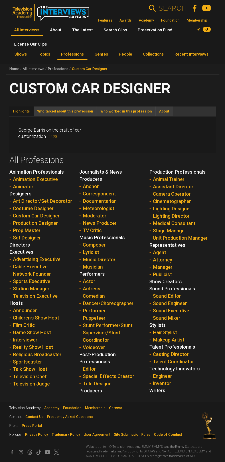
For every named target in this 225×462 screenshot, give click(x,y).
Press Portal (32, 426)
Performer (94, 310)
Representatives (167, 245)
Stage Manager (169, 230)
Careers (115, 408)
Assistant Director (173, 186)
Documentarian (100, 201)
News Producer (100, 223)
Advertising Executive (37, 259)
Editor (89, 369)
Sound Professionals (172, 288)
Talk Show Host (30, 369)
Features (105, 20)
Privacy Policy (36, 434)
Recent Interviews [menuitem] (191, 54)
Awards (126, 20)
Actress (91, 288)
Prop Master (27, 230)
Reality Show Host (33, 347)
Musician (93, 267)
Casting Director (171, 354)
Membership (197, 20)
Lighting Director (171, 216)
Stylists (157, 325)
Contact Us (34, 417)
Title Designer (98, 383)
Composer (94, 245)
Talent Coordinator (173, 361)
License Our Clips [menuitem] (30, 44)
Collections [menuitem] (153, 54)
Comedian (94, 296)
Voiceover (94, 347)
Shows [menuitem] (20, 54)
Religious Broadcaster (37, 354)
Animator (23, 186)
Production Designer (35, 223)
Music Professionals (102, 237)
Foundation (170, 20)
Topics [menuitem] (44, 54)
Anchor (91, 186)
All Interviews (33, 69)
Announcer (25, 310)
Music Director (99, 259)
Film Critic (24, 325)
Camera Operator (172, 194)
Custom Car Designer (89, 69)
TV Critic (92, 230)
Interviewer (25, 340)
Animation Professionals (36, 172)
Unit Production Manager (180, 238)
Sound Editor (167, 296)
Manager (162, 267)
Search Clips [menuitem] (115, 30)
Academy (146, 20)
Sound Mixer (166, 318)
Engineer (162, 376)
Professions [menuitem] (72, 54)
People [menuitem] (125, 54)
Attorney (162, 260)
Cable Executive (30, 266)
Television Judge (31, 384)
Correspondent (99, 194)
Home (14, 69)
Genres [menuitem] (101, 54)
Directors (19, 245)
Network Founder (32, 274)
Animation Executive (35, 179)
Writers (157, 390)
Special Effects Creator (108, 376)
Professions (58, 69)
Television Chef (30, 376)
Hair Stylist (165, 332)
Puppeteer (94, 318)
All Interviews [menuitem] (26, 30)
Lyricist (91, 252)
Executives (21, 252)
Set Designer (27, 238)
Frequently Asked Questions (70, 417)
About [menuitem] (55, 30)
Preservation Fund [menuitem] (155, 30)
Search (172, 8)
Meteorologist (98, 208)
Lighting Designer (172, 208)
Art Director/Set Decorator (42, 201)
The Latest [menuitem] (82, 30)
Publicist (162, 274)
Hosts (16, 303)
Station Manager (31, 288)
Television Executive (35, 296)
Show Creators (165, 281)
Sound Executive (171, 310)
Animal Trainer (168, 179)
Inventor (162, 383)
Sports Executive (31, 281)
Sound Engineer (170, 303)
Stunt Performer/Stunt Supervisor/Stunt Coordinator (107, 333)
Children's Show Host (36, 318)
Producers (90, 391)
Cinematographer (172, 201)
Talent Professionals (172, 347)
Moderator (94, 216)
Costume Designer (33, 208)
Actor (89, 281)
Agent (159, 252)
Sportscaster (27, 362)
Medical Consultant (174, 223)
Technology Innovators (174, 369)
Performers (92, 274)
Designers (20, 194)
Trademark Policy (66, 434)
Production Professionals (177, 172)
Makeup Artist (168, 340)
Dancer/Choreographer (108, 303)
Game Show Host (32, 332)
